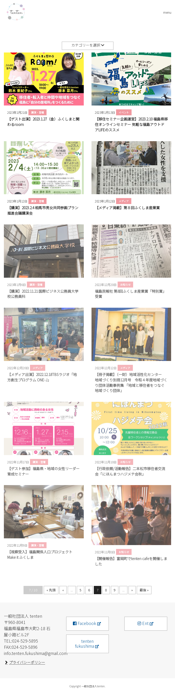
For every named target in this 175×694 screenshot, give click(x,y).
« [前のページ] (63, 589)
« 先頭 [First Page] (51, 589)
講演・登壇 (37, 112)
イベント (124, 112)
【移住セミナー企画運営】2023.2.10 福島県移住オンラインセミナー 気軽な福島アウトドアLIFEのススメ (131, 124)
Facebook (84, 623)
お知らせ (125, 284)
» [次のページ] (132, 589)
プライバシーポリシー (27, 662)
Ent (143, 623)
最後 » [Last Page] (144, 589)
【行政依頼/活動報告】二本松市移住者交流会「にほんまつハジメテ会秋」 (130, 471)
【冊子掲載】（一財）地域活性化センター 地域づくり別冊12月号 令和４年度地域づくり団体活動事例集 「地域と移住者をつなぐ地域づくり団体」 (131, 382)
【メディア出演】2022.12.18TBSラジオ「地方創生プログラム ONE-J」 (42, 377)
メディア (124, 201)
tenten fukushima (84, 643)
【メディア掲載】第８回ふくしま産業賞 (127, 207)
